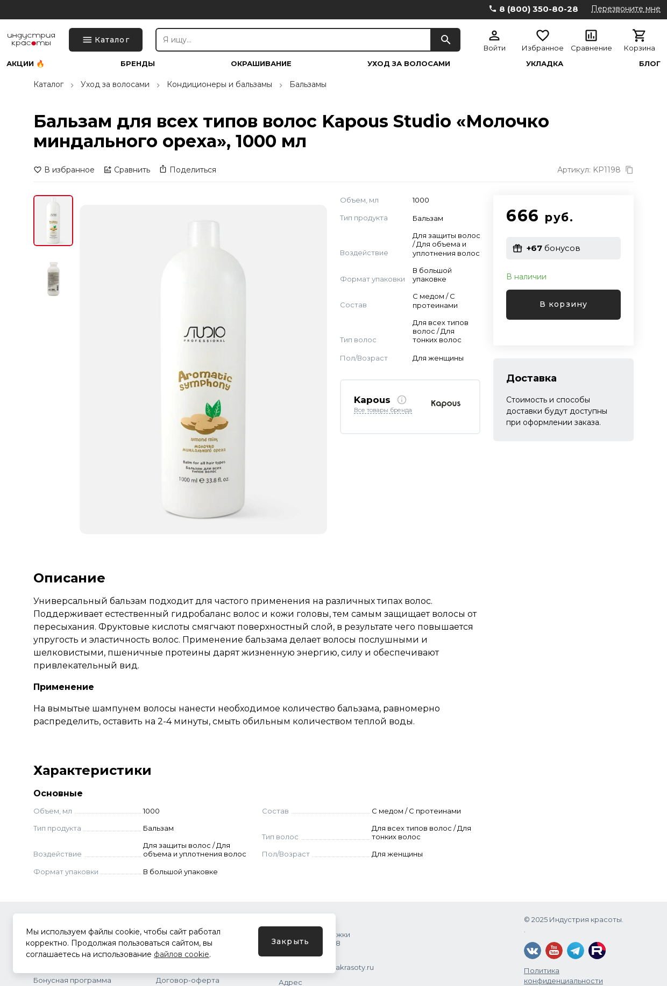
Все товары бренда (383, 410)
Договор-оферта (187, 980)
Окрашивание (261, 63)
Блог (650, 63)
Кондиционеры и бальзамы (219, 84)
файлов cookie (181, 954)
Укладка (544, 63)
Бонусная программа (72, 980)
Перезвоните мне (626, 8)
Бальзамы (308, 84)
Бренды (137, 63)
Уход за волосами (408, 63)
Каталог (48, 84)
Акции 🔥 (25, 63)
